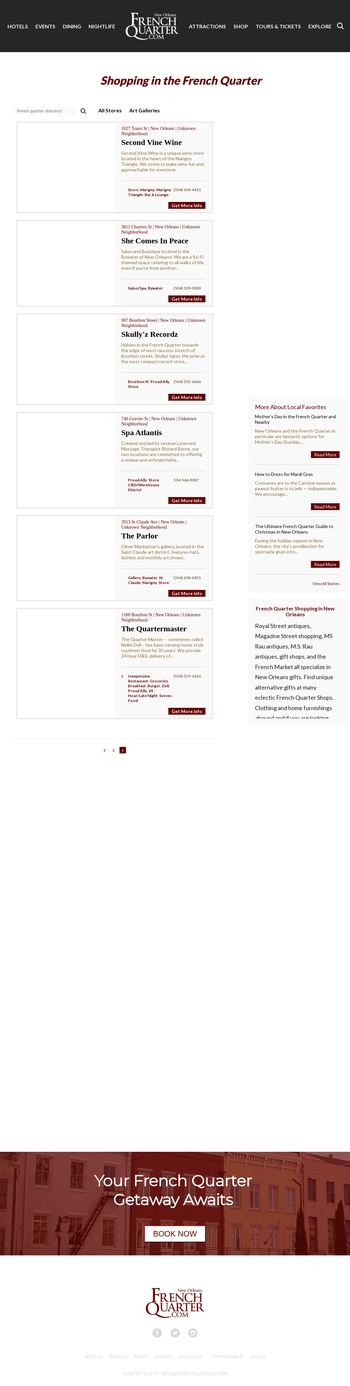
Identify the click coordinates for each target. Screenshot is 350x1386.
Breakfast (137, 685)
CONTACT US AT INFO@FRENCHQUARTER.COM (175, 1373)
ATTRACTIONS (207, 26)
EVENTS (45, 26)
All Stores (110, 110)
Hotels (93, 1356)
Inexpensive (139, 676)
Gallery (134, 577)
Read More (325, 454)
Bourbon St (138, 381)
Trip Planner (226, 1356)
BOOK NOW (175, 1233)
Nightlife (191, 1356)
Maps (141, 1356)
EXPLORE (319, 26)
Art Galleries (144, 110)
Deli (165, 685)
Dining (163, 1356)
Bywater (155, 288)
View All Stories (326, 583)
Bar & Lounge (157, 194)
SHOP (240, 26)
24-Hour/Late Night (143, 693)
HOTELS (17, 26)
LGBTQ (257, 1356)
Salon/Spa (137, 288)
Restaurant (138, 681)
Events (118, 1356)
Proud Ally (159, 381)
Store (133, 189)
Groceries (159, 681)
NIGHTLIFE (102, 26)
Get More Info (187, 205)
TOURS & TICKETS (278, 26)
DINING (72, 26)
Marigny (147, 189)
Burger (153, 685)
